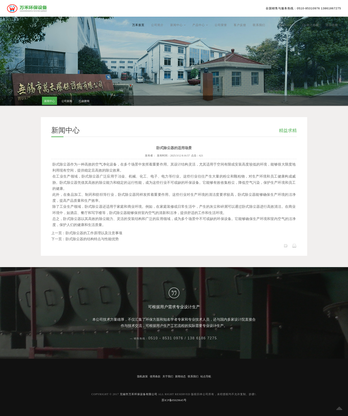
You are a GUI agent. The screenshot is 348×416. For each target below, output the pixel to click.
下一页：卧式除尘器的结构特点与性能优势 (85, 239)
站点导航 (205, 376)
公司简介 (157, 25)
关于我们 (167, 376)
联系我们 (259, 25)
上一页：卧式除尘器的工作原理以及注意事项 (86, 233)
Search (287, 25)
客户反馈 (240, 25)
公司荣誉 (221, 25)
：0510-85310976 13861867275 (303, 8)
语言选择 (333, 25)
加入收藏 (311, 25)
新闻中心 (178, 25)
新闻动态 (180, 376)
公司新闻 (66, 101)
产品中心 (200, 25)
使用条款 (155, 376)
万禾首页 (138, 25)
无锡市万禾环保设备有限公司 (138, 394)
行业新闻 (84, 101)
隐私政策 (142, 376)
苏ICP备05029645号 (174, 400)
